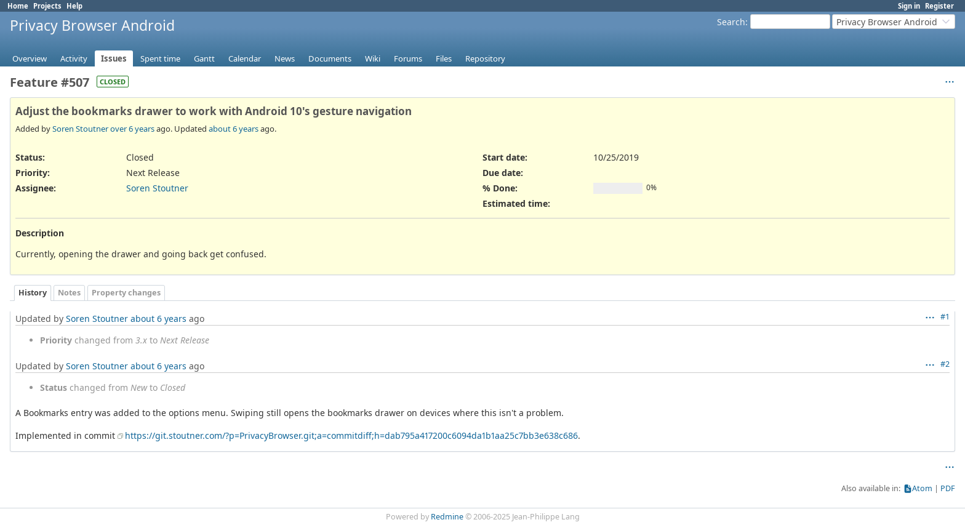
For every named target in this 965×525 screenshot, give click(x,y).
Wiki (372, 58)
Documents (329, 58)
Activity (73, 58)
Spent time (160, 58)
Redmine (447, 516)
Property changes (126, 292)
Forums (408, 58)
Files (444, 58)
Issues (114, 58)
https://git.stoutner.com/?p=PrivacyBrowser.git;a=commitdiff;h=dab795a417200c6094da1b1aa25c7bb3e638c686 (351, 435)
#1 (945, 316)
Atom (922, 488)
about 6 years (233, 128)
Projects (47, 5)
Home (17, 5)
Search (731, 22)
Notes (69, 292)
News (284, 58)
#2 (945, 364)
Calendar (244, 58)
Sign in (909, 5)
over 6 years (132, 128)
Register (939, 5)
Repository (485, 58)
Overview (29, 58)
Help (74, 5)
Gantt (204, 58)
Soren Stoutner (80, 128)
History (32, 292)
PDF (947, 488)
